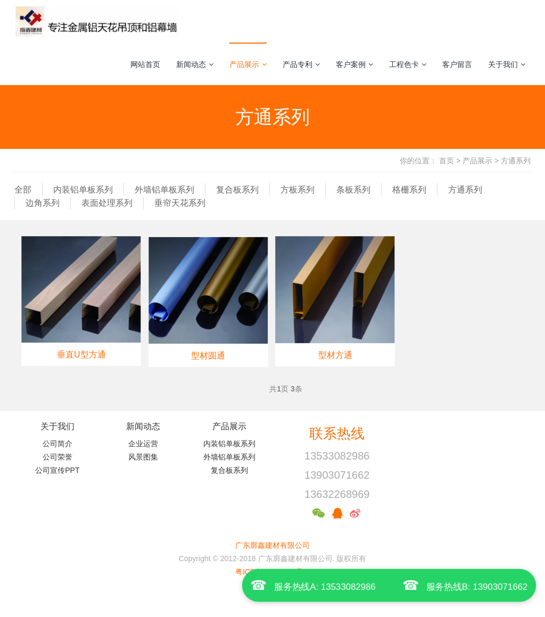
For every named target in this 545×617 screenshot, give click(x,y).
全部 (22, 189)
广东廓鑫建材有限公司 (272, 545)
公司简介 (57, 443)
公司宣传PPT (57, 470)
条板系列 (353, 189)
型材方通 (335, 355)
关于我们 (506, 64)
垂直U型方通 (81, 354)
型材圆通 (208, 355)
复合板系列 (237, 189)
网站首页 (145, 64)
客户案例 (354, 64)
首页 (446, 160)
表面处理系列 (107, 202)
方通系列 (516, 160)
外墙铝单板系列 (164, 189)
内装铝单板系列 (83, 189)
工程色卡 (407, 64)
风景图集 (143, 457)
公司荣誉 (57, 457)
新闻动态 (194, 64)
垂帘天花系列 (179, 202)
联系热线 (337, 433)
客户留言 (457, 64)
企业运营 (143, 443)
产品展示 (248, 64)
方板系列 (297, 189)
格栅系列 (409, 189)
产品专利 (301, 64)
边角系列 (43, 202)
